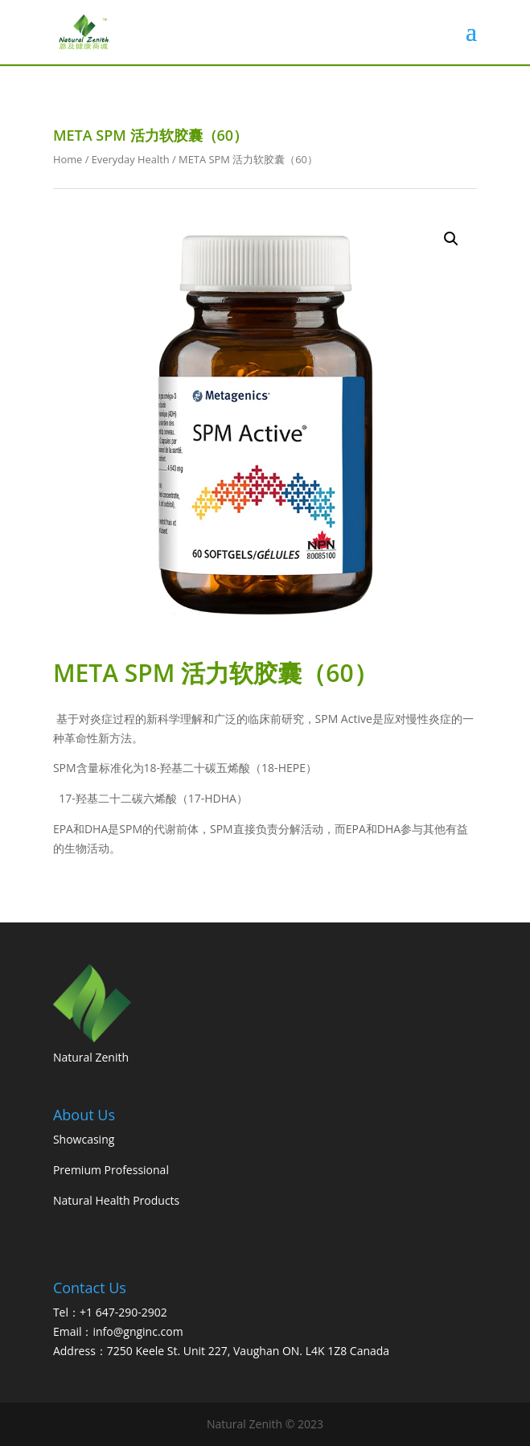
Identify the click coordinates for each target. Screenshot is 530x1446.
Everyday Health (131, 159)
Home (67, 159)
